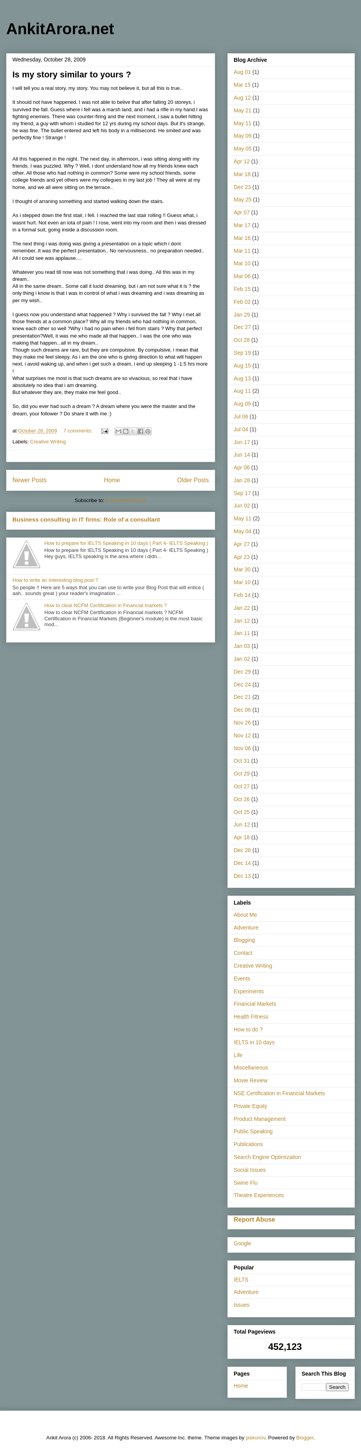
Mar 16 (242, 238)
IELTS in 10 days (254, 1042)
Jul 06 (241, 416)
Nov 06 (242, 748)
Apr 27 (242, 544)
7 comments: (79, 431)
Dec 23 (242, 187)
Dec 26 (242, 850)
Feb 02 (242, 302)
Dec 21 (242, 697)
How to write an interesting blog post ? (55, 580)
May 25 (243, 199)
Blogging (244, 940)
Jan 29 (242, 315)
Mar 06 (242, 276)
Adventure (246, 927)
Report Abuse (254, 1219)
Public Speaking (253, 1131)
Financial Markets (255, 1004)
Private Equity (250, 1106)
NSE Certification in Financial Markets (279, 1093)
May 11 (243, 123)
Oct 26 (242, 799)
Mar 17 (242, 225)
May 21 (243, 110)
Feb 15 (242, 289)
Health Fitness (251, 1017)
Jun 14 (242, 455)
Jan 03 (242, 646)
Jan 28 (242, 480)
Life (238, 1055)
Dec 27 (242, 327)
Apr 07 (242, 212)
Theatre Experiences (259, 1195)
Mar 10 (242, 263)
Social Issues (250, 1170)
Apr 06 (242, 467)
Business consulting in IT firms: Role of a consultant (86, 519)
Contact (243, 953)
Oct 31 (242, 761)
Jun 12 (242, 824)
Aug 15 (242, 365)
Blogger (304, 1438)
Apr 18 (242, 837)
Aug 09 (242, 404)
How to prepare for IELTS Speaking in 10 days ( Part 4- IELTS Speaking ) (126, 543)
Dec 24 (242, 684)
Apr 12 (242, 161)
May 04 (243, 531)
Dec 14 (242, 863)
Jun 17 (242, 442)
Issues (241, 1305)
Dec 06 (242, 710)
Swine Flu (245, 1183)
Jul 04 (241, 429)
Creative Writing (48, 442)
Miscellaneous (251, 1067)
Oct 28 (242, 340)
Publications (248, 1144)
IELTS (241, 1279)
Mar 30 (242, 569)
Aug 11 (242, 391)
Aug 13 (242, 378)
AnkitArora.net (60, 28)
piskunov (255, 1438)
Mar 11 (242, 251)
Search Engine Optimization (267, 1157)
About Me (245, 915)
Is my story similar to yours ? (71, 74)
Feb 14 (242, 595)
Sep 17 (242, 493)
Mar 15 (242, 85)
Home (112, 480)
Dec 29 (242, 672)
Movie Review (250, 1080)
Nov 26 (242, 722)
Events (242, 978)
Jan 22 (242, 608)
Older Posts (193, 480)
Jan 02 (242, 659)
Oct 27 (242, 786)
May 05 (243, 148)
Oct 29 (242, 773)
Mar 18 (242, 174)
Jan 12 (242, 621)
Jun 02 (242, 505)
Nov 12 (242, 735)
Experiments (249, 991)
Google (242, 1243)
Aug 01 (242, 72)
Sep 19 (242, 353)
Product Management (260, 1119)
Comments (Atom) (126, 500)
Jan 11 (242, 633)
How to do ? (248, 1029)
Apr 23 (242, 557)
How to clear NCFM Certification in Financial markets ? (105, 605)
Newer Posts (29, 480)
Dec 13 (242, 876)
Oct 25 (242, 812)
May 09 (243, 136)
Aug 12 (242, 98)
